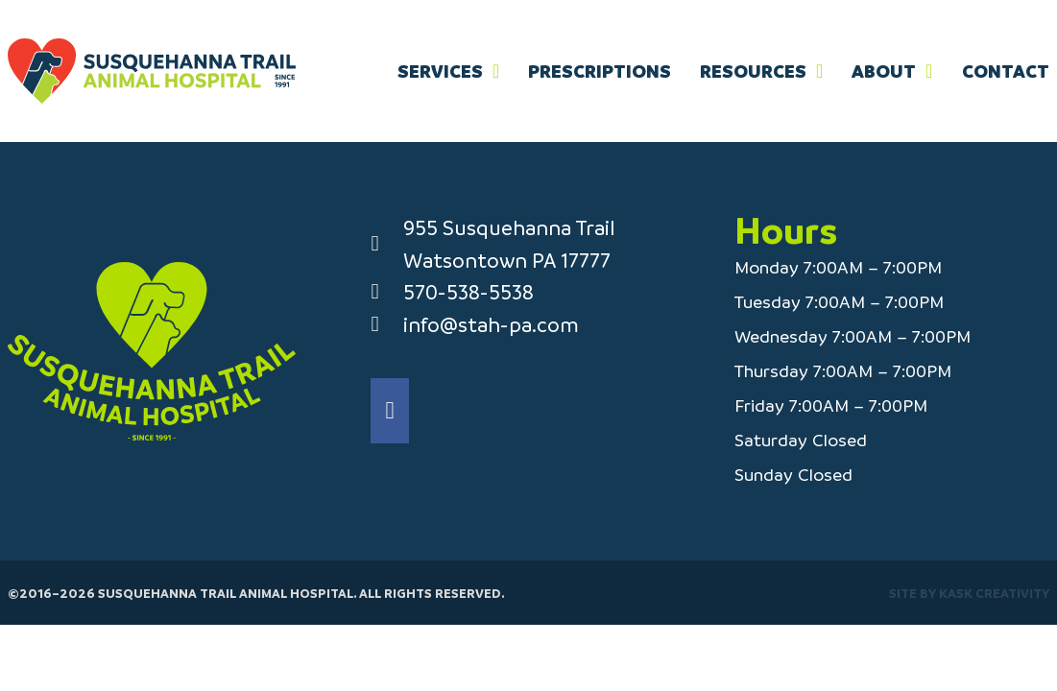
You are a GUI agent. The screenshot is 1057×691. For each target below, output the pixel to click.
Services (440, 71)
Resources (753, 71)
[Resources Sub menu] (819, 71)
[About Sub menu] (928, 71)
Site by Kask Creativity (969, 592)
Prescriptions (599, 71)
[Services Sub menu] (495, 71)
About (884, 71)
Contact (1005, 71)
